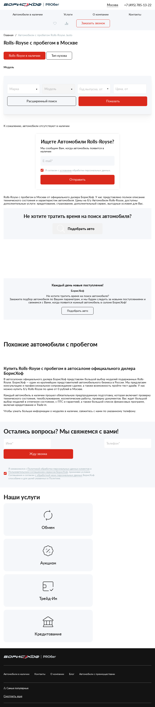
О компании (101, 14)
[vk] (6, 631)
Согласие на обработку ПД (115, 630)
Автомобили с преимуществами (97, 591)
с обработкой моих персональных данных (58, 463)
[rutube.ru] (18, 631)
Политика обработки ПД (76, 630)
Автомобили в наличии (28, 14)
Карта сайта (46, 630)
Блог (71, 591)
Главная (8, 35)
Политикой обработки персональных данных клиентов (58, 457)
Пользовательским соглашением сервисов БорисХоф (38, 460)
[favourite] (55, 23)
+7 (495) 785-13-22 (137, 5)
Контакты (135, 14)
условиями (66, 169)
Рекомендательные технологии (96, 639)
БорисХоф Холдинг (24, 677)
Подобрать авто (77, 310)
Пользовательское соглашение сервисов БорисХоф (37, 639)
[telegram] (30, 631)
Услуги (68, 14)
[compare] (66, 23)
